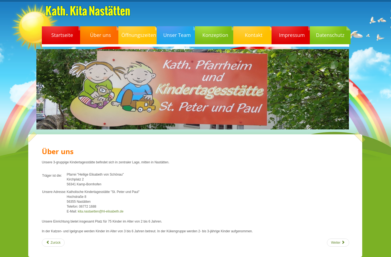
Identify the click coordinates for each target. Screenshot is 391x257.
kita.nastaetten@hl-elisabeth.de (100, 211)
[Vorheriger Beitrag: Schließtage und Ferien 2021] (53, 243)
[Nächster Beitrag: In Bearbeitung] (338, 243)
